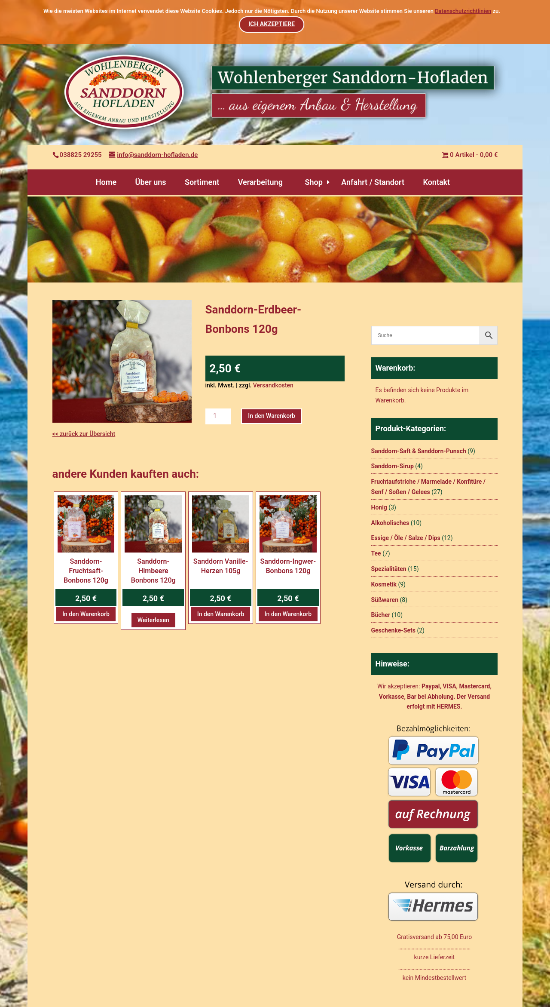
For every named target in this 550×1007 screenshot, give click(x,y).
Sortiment (202, 182)
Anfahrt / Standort (372, 182)
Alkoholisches (390, 522)
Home (106, 182)
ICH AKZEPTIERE (272, 24)
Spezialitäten (388, 568)
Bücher (381, 614)
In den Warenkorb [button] (86, 614)
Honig (379, 507)
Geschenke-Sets (393, 630)
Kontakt (436, 182)
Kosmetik (384, 584)
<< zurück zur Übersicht (84, 433)
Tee (376, 553)
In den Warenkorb (271, 415)
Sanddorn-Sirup (392, 466)
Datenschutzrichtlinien (463, 11)
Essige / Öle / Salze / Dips (405, 537)
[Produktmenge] (218, 416)
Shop (313, 182)
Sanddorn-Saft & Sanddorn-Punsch (418, 451)
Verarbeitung (260, 182)
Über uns (150, 182)
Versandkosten (273, 385)
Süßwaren (385, 599)
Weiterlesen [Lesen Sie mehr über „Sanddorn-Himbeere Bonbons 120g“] (153, 620)
